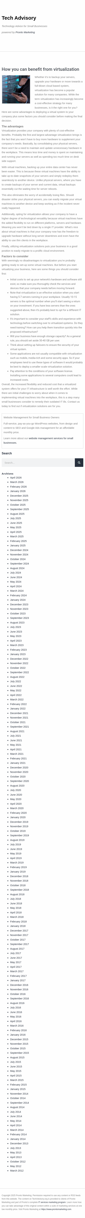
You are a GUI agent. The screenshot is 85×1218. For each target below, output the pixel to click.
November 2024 (19, 554)
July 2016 (15, 1007)
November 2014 (19, 1093)
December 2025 (19, 495)
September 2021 (19, 726)
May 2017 (15, 962)
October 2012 (18, 1161)
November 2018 (19, 880)
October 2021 (18, 722)
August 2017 (17, 948)
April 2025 (16, 531)
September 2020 (19, 781)
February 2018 (18, 921)
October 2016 (18, 994)
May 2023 (15, 636)
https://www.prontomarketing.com (56, 1209)
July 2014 (15, 1111)
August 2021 (17, 731)
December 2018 (19, 876)
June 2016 (16, 1012)
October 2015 (18, 1048)
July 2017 (15, 953)
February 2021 (18, 758)
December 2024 (19, 550)
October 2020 (18, 776)
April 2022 (16, 695)
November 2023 (19, 608)
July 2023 (15, 626)
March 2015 (17, 1080)
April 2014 (16, 1125)
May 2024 (15, 581)
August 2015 (17, 1057)
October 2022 (18, 667)
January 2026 (18, 491)
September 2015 (19, 1052)
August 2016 (17, 1003)
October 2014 (18, 1098)
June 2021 (16, 740)
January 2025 (18, 545)
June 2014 (16, 1116)
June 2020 (16, 794)
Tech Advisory (19, 18)
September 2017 (19, 944)
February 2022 (18, 704)
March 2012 (17, 1170)
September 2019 (19, 835)
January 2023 (18, 654)
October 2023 (18, 613)
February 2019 (18, 867)
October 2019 (18, 830)
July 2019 (15, 844)
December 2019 (19, 821)
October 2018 (18, 885)
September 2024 (19, 563)
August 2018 (17, 894)
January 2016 (18, 1034)
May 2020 (15, 799)
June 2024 (16, 577)
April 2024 (16, 586)
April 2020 (16, 803)
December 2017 (19, 930)
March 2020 (17, 808)
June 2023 (16, 631)
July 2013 (15, 1148)
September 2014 (19, 1102)
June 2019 (16, 849)
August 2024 (17, 568)
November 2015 (19, 1043)
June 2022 (16, 685)
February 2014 (18, 1134)
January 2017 (18, 980)
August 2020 (17, 785)
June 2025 (16, 522)
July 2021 (15, 735)
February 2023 (18, 649)
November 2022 (19, 663)
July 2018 (15, 898)
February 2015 (18, 1084)
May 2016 (15, 1016)
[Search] (79, 462)
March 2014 (17, 1129)
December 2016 (19, 984)
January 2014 (18, 1138)
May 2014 (15, 1120)
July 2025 (15, 518)
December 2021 (19, 713)
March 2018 (17, 916)
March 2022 (17, 699)
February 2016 (18, 1030)
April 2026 (16, 477)
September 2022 (19, 672)
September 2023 (19, 617)
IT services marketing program (52, 1202)
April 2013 (16, 1157)
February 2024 (18, 595)
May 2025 (15, 527)
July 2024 (15, 572)
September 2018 (19, 889)
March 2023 (17, 645)
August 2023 (17, 622)
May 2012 (15, 1166)
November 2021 (19, 717)
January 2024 (18, 599)
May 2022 (15, 690)
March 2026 (17, 482)
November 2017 (19, 935)
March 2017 (17, 971)
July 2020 (15, 790)
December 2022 (19, 658)
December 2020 (19, 767)
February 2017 (18, 975)
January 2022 (18, 708)
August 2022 (17, 676)
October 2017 (18, 939)
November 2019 (19, 826)
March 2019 (17, 862)
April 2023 (16, 640)
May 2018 (15, 907)
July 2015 (15, 1061)
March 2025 (17, 536)
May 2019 (15, 853)
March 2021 (17, 753)
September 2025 (19, 509)
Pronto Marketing (25, 32)
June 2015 (16, 1066)
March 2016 (17, 1025)
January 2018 (18, 925)
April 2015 (16, 1075)
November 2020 (19, 771)
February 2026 (18, 486)
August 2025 (17, 513)
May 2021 (15, 744)
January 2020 (18, 817)
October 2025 (18, 504)
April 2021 (16, 749)
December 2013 (19, 1143)
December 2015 (19, 1039)
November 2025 (19, 500)
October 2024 (18, 559)
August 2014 (17, 1107)
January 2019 (18, 871)
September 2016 (19, 998)
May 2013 (15, 1152)
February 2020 (18, 812)
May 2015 (15, 1070)
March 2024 (17, 590)
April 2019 (16, 858)
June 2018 (16, 903)
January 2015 (18, 1089)
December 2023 (19, 604)
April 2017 (16, 966)
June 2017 (16, 957)
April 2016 (16, 1021)
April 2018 (16, 912)
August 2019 (17, 839)
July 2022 (15, 681)
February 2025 (18, 541)
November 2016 (19, 989)
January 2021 (18, 762)
